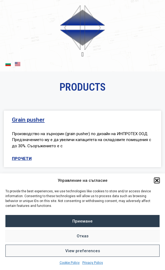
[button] (157, 180)
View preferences (82, 250)
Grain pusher (28, 120)
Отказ (83, 236)
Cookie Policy (70, 263)
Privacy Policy (92, 263)
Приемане (82, 221)
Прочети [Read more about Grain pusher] (22, 158)
